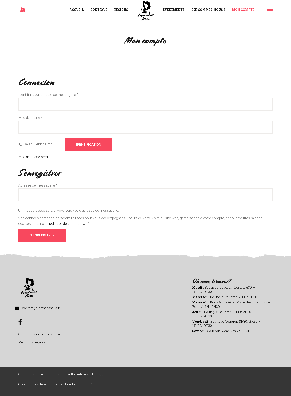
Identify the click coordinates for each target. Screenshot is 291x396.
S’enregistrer (42, 235)
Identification (88, 144)
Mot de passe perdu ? (35, 157)
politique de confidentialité (69, 223)
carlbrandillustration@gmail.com (92, 374)
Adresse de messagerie (37, 185)
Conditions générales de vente (42, 334)
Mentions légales (31, 342)
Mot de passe (30, 117)
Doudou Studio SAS (80, 384)
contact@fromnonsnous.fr (41, 308)
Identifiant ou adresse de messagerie (48, 95)
